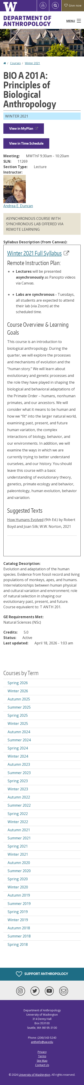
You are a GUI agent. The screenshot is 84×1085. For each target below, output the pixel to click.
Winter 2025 (18, 723)
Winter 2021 (32, 63)
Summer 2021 (19, 838)
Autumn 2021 (19, 829)
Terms (42, 1056)
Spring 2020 (18, 878)
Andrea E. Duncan (18, 205)
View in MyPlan (23, 128)
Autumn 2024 (19, 731)
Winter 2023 (18, 789)
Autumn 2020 (19, 862)
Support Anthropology (42, 974)
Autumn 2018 (19, 927)
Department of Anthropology (27, 21)
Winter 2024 (18, 756)
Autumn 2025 (19, 699)
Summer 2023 (19, 772)
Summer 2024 (19, 739)
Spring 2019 (18, 911)
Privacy (42, 1052)
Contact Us (42, 1065)
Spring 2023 (18, 780)
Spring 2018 (18, 944)
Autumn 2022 (19, 797)
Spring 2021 (18, 846)
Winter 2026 (18, 690)
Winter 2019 (18, 919)
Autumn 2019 (19, 895)
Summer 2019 (19, 903)
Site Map (42, 1061)
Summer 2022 (19, 805)
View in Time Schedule (26, 143)
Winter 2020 (18, 887)
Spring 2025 (18, 715)
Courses (15, 63)
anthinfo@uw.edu (42, 1042)
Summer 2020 (19, 870)
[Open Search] (55, 5)
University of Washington (34, 1075)
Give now (72, 5)
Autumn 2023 (19, 764)
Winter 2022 (18, 821)
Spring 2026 (18, 682)
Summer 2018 (19, 936)
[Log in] (43, 5)
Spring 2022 (18, 813)
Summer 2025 (19, 707)
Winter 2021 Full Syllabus (38, 253)
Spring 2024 (18, 748)
